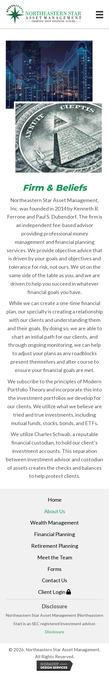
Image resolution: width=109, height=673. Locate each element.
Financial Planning (54, 534)
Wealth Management (54, 522)
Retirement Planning (54, 546)
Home (55, 499)
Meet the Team (54, 557)
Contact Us (54, 580)
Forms (54, 569)
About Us (54, 511)
